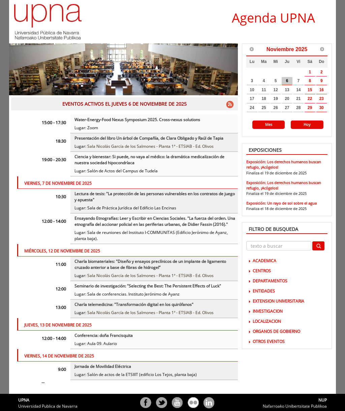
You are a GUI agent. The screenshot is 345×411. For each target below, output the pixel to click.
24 (252, 107)
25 (263, 107)
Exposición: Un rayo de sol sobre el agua (281, 203)
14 (298, 90)
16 (321, 90)
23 (321, 98)
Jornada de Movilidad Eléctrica (102, 366)
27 (287, 107)
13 (287, 90)
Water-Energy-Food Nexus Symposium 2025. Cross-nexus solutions (137, 120)
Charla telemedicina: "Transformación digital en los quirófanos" (133, 304)
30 (321, 107)
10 (252, 90)
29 (310, 107)
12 (276, 90)
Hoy (307, 124)
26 (276, 107)
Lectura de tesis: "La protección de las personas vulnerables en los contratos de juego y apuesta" (154, 197)
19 (276, 98)
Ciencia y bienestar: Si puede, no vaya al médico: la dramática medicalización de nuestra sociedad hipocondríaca (149, 160)
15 (310, 90)
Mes (268, 124)
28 (298, 107)
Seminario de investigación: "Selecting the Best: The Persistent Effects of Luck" (147, 286)
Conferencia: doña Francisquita (103, 335)
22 (310, 98)
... (42, 381)
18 (263, 98)
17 (252, 98)
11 (263, 90)
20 (287, 98)
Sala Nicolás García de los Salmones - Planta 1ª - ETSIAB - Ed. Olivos (150, 146)
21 (298, 98)
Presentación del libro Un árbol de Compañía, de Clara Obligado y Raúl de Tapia (148, 138)
